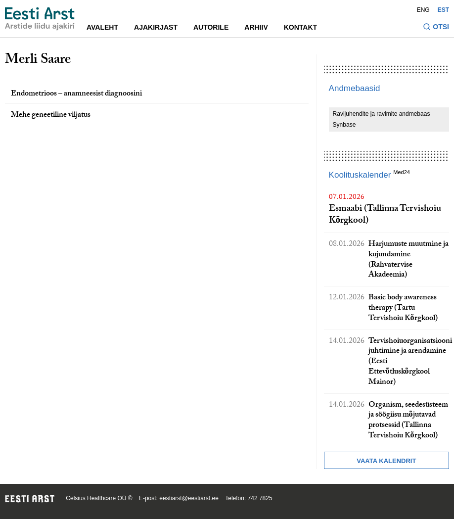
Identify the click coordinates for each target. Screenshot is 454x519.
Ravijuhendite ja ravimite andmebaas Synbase (381, 119)
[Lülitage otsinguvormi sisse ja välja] (436, 28)
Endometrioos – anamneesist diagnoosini (76, 94)
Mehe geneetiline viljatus (51, 115)
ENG (423, 9)
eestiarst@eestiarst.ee (189, 498)
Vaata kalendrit (386, 461)
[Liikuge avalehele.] (40, 19)
